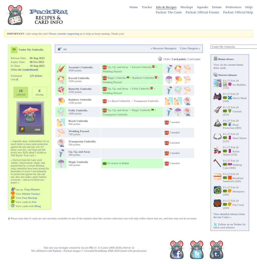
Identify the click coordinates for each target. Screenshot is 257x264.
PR (90, 247)
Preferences (233, 7)
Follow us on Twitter (227, 224)
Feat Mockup (29, 197)
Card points (179, 59)
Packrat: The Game (169, 12)
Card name (194, 59)
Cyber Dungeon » (190, 48)
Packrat (57, 250)
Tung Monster (32, 189)
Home (134, 7)
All (65, 49)
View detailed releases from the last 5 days (229, 215)
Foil (34, 201)
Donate (217, 7)
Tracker (147, 7)
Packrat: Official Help (238, 12)
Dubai (125, 163)
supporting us (75, 33)
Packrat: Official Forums (202, 12)
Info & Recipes (166, 7)
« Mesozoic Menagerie (163, 48)
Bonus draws (223, 59)
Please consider (57, 33)
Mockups (186, 7)
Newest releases (225, 74)
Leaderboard (29, 69)
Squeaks (202, 7)
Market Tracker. (31, 193)
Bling (38, 206)
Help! (249, 7)
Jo (82, 247)
